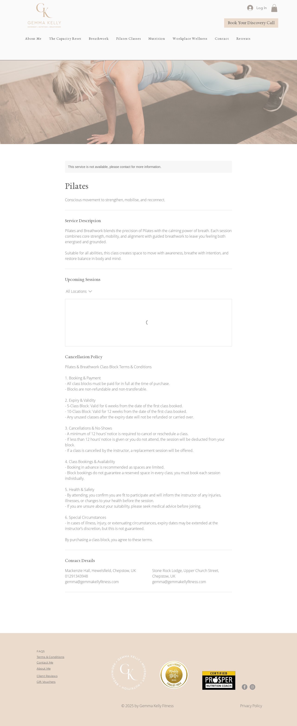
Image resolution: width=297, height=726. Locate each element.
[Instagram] (252, 687)
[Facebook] (244, 687)
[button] (274, 8)
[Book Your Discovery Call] (251, 23)
